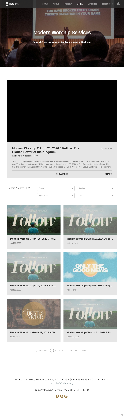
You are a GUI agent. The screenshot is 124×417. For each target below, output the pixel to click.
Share (108, 174)
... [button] (66, 350)
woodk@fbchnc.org (62, 383)
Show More (62, 174)
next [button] (84, 351)
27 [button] (76, 350)
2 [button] (55, 350)
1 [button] (51, 350)
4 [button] (62, 350)
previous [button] (42, 351)
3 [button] (59, 350)
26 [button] (71, 350)
